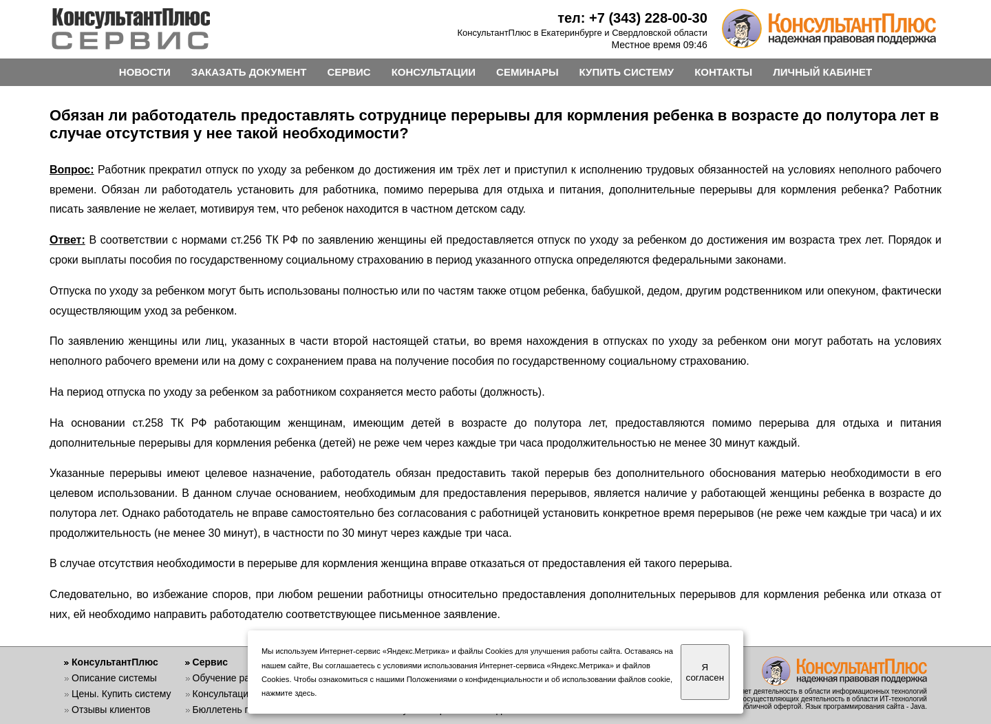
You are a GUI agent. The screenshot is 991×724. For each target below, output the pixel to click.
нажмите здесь (288, 693)
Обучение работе (231, 677)
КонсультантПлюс (115, 662)
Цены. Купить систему (121, 693)
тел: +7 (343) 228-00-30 (632, 17)
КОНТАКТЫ (723, 72)
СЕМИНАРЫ (527, 72)
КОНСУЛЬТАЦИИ (434, 72)
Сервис (210, 662)
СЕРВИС (348, 72)
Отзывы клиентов (111, 709)
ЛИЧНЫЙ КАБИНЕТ (822, 72)
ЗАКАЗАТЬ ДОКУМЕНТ (249, 72)
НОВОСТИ (145, 72)
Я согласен (705, 672)
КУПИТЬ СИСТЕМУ (626, 72)
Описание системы (114, 677)
